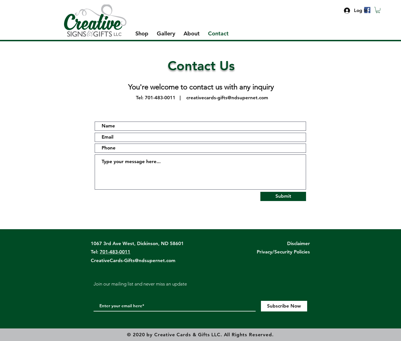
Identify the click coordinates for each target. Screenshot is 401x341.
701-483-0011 (160, 97)
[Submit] (283, 196)
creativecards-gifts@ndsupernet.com (227, 97)
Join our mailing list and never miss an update (140, 284)
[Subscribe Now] (284, 306)
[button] (378, 10)
